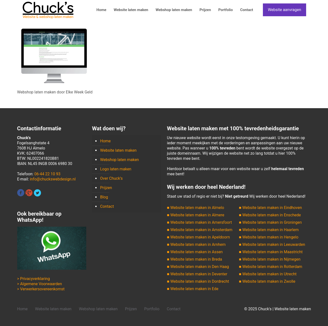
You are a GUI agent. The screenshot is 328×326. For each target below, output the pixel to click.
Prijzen (106, 187)
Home (105, 141)
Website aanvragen (284, 9)
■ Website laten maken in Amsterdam (199, 229)
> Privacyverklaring (33, 278)
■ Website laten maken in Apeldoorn (198, 237)
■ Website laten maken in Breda (194, 259)
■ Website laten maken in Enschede (270, 215)
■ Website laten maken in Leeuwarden (272, 244)
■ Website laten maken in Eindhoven (270, 207)
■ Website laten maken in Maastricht (271, 252)
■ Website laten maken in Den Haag (198, 266)
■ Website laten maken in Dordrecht (198, 281)
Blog (104, 197)
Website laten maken (118, 150)
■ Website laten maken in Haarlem (269, 229)
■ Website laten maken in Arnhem (196, 244)
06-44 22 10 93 (47, 174)
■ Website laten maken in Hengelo (269, 237)
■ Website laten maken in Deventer (197, 274)
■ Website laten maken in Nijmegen (270, 259)
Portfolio (151, 309)
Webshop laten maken (119, 159)
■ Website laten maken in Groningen (270, 222)
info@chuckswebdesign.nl (52, 179)
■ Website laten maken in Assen (195, 252)
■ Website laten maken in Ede (192, 288)
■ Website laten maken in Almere (195, 215)
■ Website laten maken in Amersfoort (199, 222)
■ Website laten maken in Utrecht (268, 274)
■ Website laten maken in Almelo (195, 207)
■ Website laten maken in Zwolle (267, 281)
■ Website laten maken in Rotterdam (270, 266)
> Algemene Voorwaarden (39, 284)
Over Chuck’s (111, 178)
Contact (107, 206)
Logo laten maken (115, 169)
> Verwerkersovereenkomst (41, 289)
